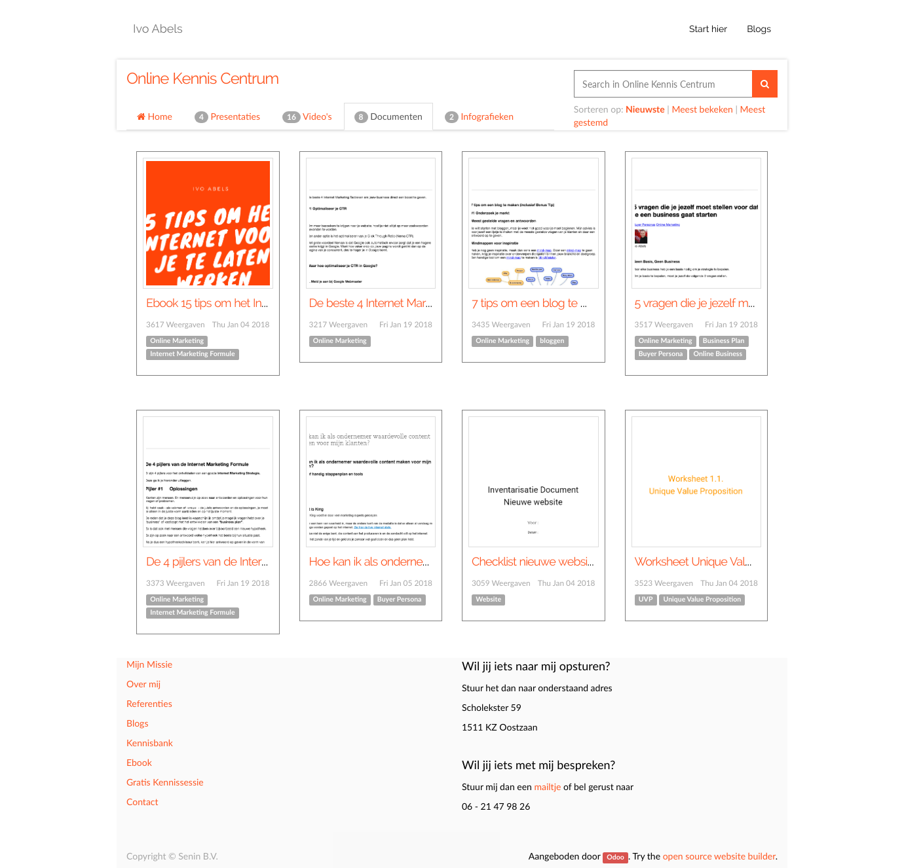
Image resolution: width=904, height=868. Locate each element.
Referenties (149, 703)
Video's (307, 117)
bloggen (552, 341)
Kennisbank (149, 742)
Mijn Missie (149, 664)
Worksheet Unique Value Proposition (725, 562)
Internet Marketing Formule (192, 354)
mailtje (547, 786)
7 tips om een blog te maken (543, 303)
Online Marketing (177, 341)
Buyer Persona (661, 354)
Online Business (718, 354)
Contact (142, 801)
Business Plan (724, 341)
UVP (646, 600)
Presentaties (227, 117)
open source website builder (719, 855)
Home (154, 116)
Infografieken (479, 117)
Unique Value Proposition (703, 600)
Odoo (615, 857)
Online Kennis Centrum (202, 78)
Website (488, 600)
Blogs (137, 723)
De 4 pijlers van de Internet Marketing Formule (260, 562)
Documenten (388, 117)
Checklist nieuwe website (534, 562)
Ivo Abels (158, 29)
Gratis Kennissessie (165, 781)
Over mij (143, 683)
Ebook (139, 762)
